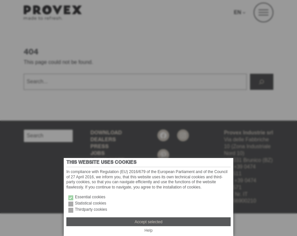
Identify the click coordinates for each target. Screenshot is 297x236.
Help (149, 230)
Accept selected (149, 222)
